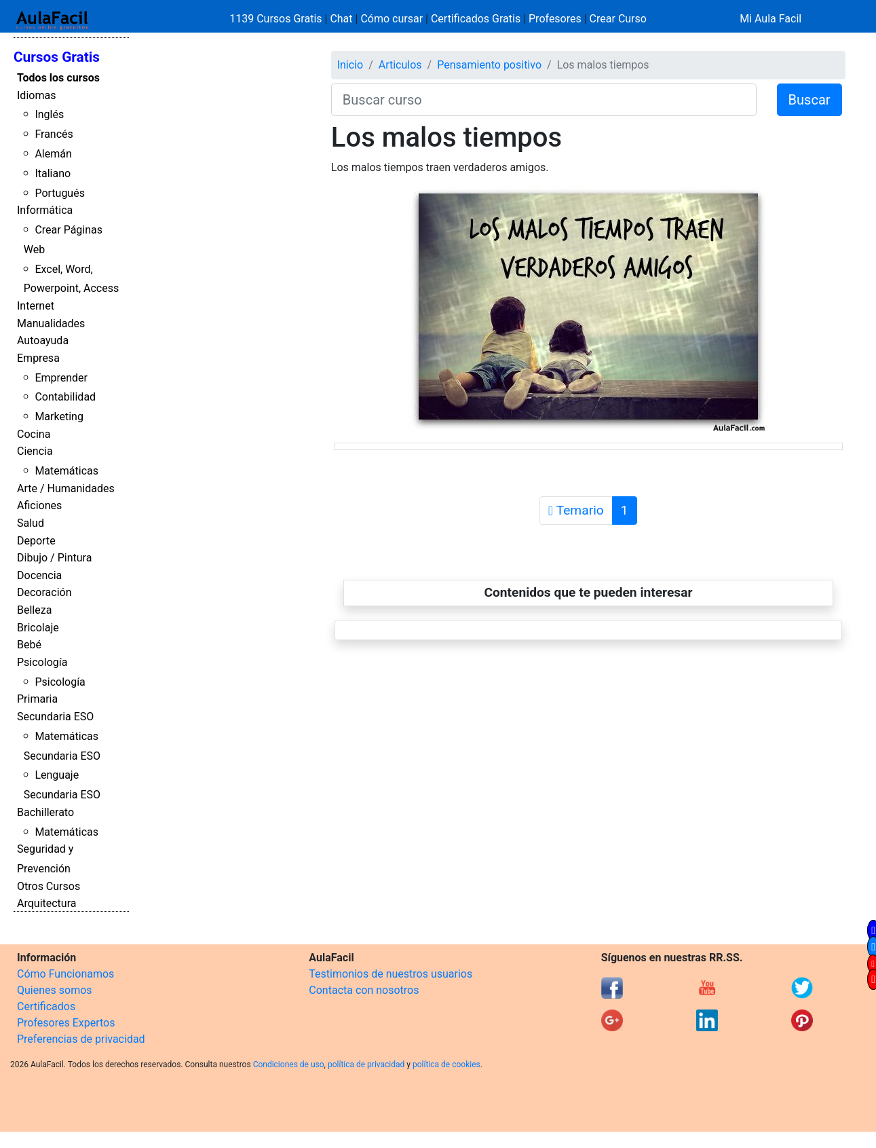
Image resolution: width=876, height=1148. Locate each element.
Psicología (42, 662)
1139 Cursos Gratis (276, 18)
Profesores (555, 18)
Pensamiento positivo (489, 64)
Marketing (59, 416)
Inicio (350, 64)
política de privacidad (366, 1064)
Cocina (33, 434)
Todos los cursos (58, 77)
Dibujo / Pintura (54, 557)
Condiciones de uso (288, 1064)
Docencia (39, 575)
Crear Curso (618, 18)
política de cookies (446, 1064)
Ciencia (35, 451)
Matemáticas (66, 470)
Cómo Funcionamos (65, 973)
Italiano (53, 173)
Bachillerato (45, 812)
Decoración (44, 592)
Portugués (60, 193)
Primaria (37, 698)
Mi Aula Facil (770, 18)
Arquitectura (46, 903)
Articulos (400, 64)
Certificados (46, 1006)
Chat (341, 18)
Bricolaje (38, 627)
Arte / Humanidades (66, 488)
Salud (30, 523)
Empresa (38, 358)
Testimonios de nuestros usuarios (390, 973)
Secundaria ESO (55, 716)
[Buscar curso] (544, 100)
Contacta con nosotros (364, 990)
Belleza (34, 610)
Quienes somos (54, 990)
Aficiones (39, 505)
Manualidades (51, 323)
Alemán (53, 153)
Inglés (49, 114)
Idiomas (36, 95)
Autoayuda (43, 340)
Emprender (61, 377)
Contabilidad (65, 396)
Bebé (29, 644)
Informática (45, 210)
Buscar (809, 100)
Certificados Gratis (475, 18)
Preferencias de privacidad (81, 1039)
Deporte (36, 540)
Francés (54, 134)
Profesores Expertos (66, 1022)
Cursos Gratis (57, 57)
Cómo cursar (391, 18)
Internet (35, 305)
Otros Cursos (48, 886)
